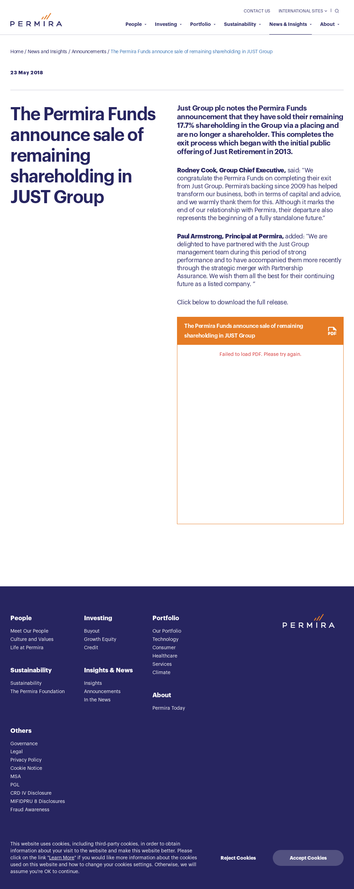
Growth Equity (100, 639)
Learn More (61, 857)
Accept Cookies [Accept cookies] (308, 857)
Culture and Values (32, 639)
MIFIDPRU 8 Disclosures (37, 801)
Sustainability (242, 24)
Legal (16, 751)
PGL (14, 785)
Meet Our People (29, 631)
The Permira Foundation (37, 691)
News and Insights (47, 51)
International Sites (303, 11)
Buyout (92, 631)
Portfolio (203, 24)
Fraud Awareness (29, 809)
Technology (165, 639)
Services (162, 664)
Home (16, 51)
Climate (161, 672)
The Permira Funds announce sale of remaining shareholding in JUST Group (191, 51)
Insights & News (108, 670)
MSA (15, 776)
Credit (91, 647)
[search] (335, 10)
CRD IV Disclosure (31, 793)
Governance (24, 743)
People (136, 24)
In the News (97, 700)
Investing (168, 24)
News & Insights (290, 24)
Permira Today (168, 708)
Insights (93, 683)
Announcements (89, 51)
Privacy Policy (25, 760)
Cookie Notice (26, 768)
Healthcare (164, 656)
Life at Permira (27, 647)
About (329, 24)
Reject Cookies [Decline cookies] (238, 857)
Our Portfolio (166, 631)
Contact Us (257, 11)
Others (20, 731)
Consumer (164, 647)
